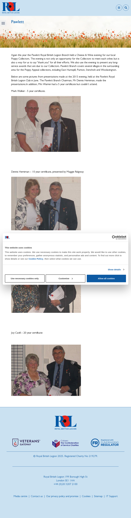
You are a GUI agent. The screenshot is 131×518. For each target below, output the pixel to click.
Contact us (37, 496)
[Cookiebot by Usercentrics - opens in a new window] (114, 237)
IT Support (112, 496)
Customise (66, 278)
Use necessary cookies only (25, 278)
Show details (114, 269)
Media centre (20, 496)
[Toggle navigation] (119, 8)
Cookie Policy (36, 258)
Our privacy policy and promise (62, 496)
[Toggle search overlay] (126, 8)
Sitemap (98, 496)
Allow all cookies (106, 278)
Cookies (86, 496)
